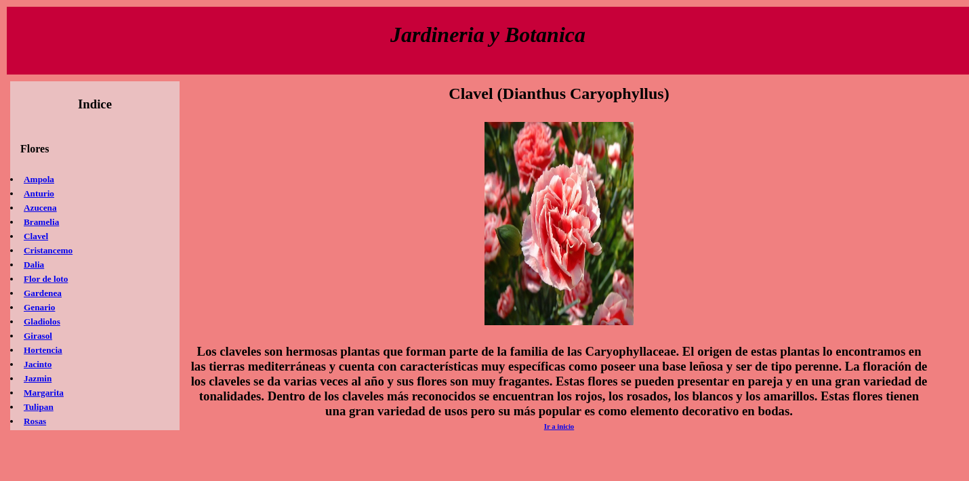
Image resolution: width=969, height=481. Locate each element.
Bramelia (41, 222)
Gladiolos (42, 321)
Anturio (39, 193)
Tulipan (39, 407)
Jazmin (37, 378)
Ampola (39, 179)
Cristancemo (48, 250)
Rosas (35, 421)
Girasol (38, 336)
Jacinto (37, 364)
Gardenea (43, 293)
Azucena (40, 208)
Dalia (34, 264)
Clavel (36, 236)
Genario (39, 307)
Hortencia (43, 350)
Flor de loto (46, 279)
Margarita (44, 393)
